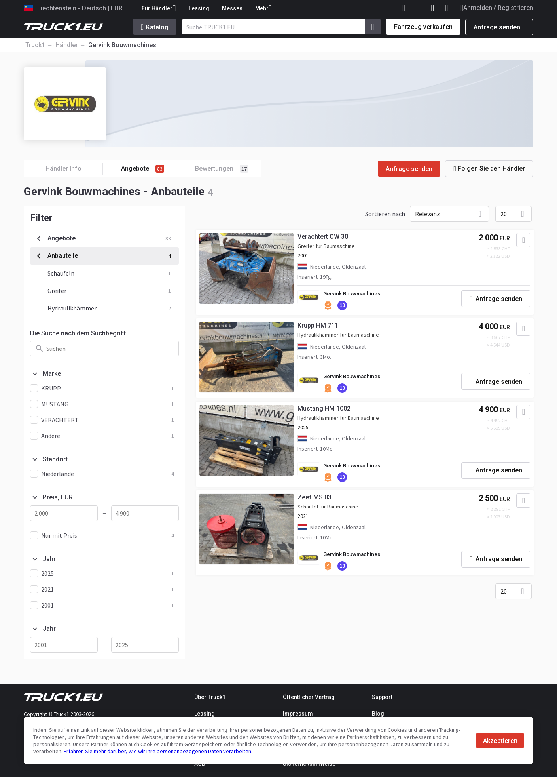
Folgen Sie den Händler (489, 168)
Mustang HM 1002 (327, 412)
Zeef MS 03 (318, 502)
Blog (378, 713)
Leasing (199, 8)
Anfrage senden (409, 169)
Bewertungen (221, 169)
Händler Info (74, 169)
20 (503, 214)
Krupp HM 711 (321, 328)
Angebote (151, 169)
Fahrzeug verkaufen (423, 26)
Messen (232, 8)
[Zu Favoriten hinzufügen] (520, 241)
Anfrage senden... (499, 27)
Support (382, 697)
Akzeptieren (500, 741)
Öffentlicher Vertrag (309, 697)
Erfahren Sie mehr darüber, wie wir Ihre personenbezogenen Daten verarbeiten (157, 751)
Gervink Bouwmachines (356, 295)
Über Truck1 (209, 697)
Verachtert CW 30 (326, 238)
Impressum (298, 713)
